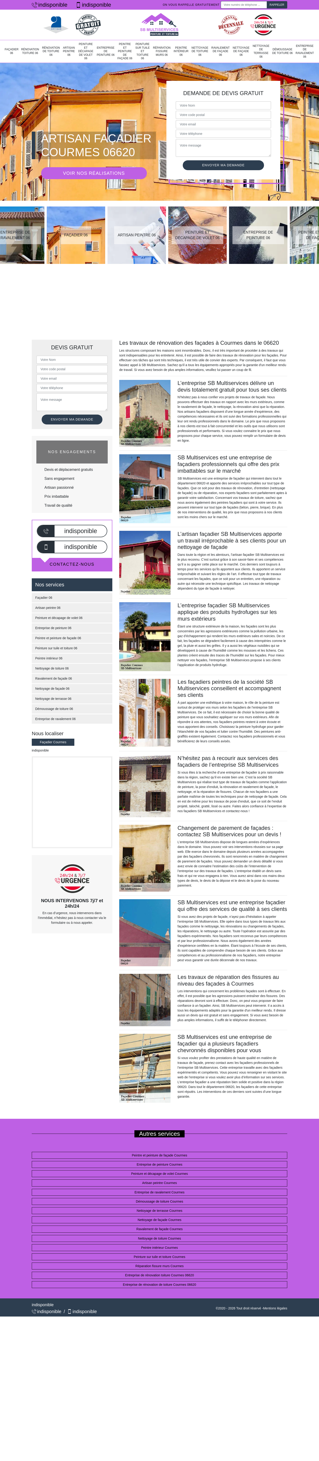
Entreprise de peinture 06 (105, 51)
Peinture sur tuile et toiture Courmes (159, 1257)
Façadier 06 (11, 51)
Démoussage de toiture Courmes (159, 1201)
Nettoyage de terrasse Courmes (159, 1210)
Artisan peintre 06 (69, 51)
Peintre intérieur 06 (181, 51)
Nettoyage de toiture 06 (199, 51)
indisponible (49, 5)
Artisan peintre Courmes (159, 1183)
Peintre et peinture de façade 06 (124, 51)
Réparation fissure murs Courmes (159, 1266)
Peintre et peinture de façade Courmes (159, 1155)
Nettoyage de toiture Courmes (159, 1238)
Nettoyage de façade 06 (241, 51)
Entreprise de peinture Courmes (159, 1164)
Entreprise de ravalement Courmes (159, 1192)
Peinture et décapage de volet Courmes (159, 1174)
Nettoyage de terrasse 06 (261, 51)
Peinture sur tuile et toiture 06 (142, 51)
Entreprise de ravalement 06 (305, 51)
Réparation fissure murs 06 (162, 51)
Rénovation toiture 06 (30, 51)
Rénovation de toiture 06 (51, 51)
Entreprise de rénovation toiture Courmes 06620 (159, 1275)
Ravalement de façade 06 (220, 51)
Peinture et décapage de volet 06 (85, 51)
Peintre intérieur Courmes (159, 1247)
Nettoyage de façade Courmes (159, 1220)
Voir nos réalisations (94, 173)
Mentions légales (275, 1308)
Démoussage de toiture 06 (282, 51)
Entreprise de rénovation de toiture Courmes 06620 (159, 1284)
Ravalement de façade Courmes (159, 1229)
